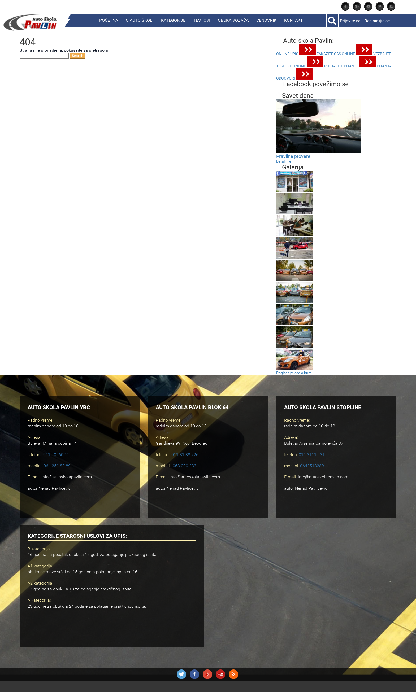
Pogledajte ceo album (293, 373)
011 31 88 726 (184, 454)
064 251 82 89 (57, 465)
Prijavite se (350, 20)
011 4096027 (55, 454)
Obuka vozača (233, 20)
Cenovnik (266, 20)
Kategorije (173, 20)
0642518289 (312, 465)
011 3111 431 (312, 454)
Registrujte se (377, 20)
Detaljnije (283, 161)
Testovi (201, 20)
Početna (108, 20)
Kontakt (293, 20)
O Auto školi (139, 20)
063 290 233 (184, 465)
